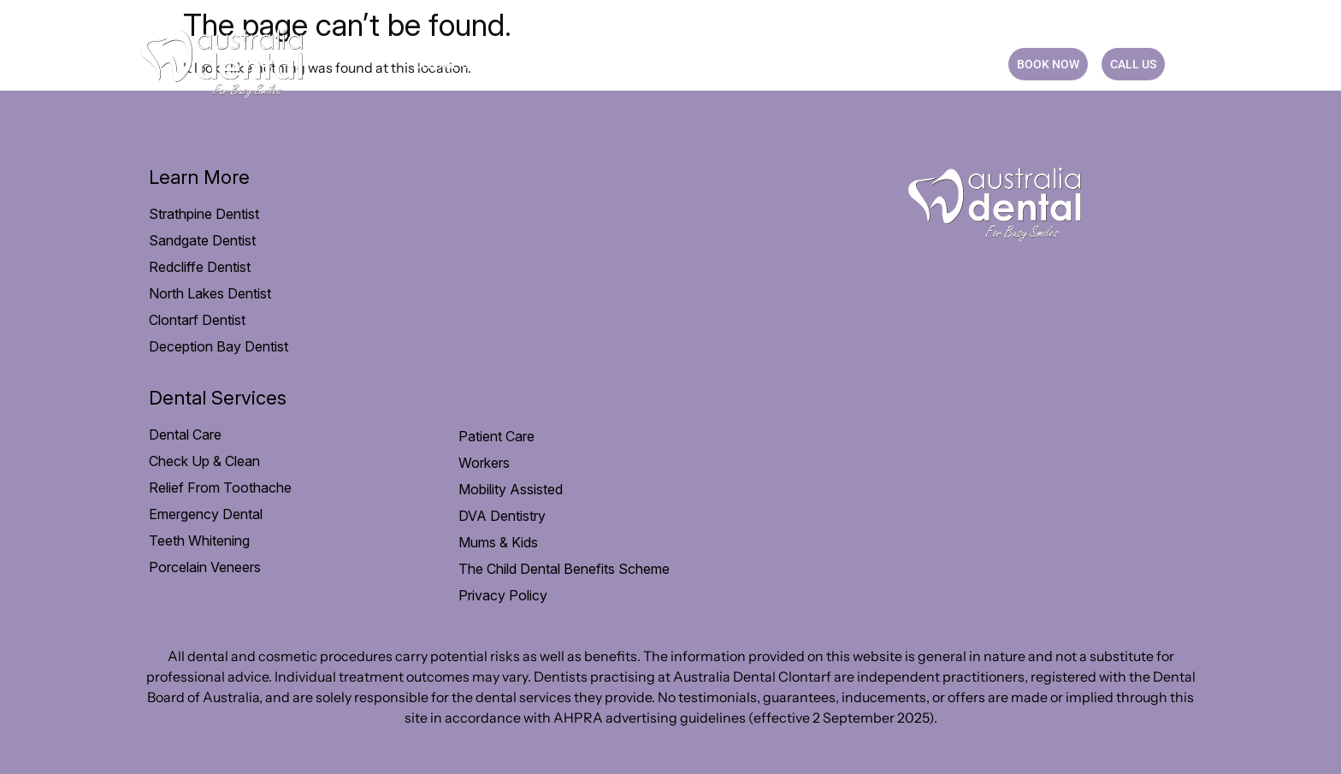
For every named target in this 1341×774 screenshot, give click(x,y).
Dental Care (459, 64)
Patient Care (575, 64)
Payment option (703, 64)
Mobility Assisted (510, 489)
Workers (484, 462)
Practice (818, 64)
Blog (892, 64)
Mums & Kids (498, 542)
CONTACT (960, 64)
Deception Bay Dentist (218, 346)
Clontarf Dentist (197, 319)
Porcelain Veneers (205, 567)
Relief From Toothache (220, 487)
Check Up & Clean (204, 461)
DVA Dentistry (502, 515)
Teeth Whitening (199, 540)
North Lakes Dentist (210, 293)
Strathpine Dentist (204, 213)
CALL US (1133, 64)
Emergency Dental (206, 514)
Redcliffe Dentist (200, 266)
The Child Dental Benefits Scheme (564, 568)
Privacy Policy (502, 595)
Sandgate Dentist (202, 240)
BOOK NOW (1048, 64)
